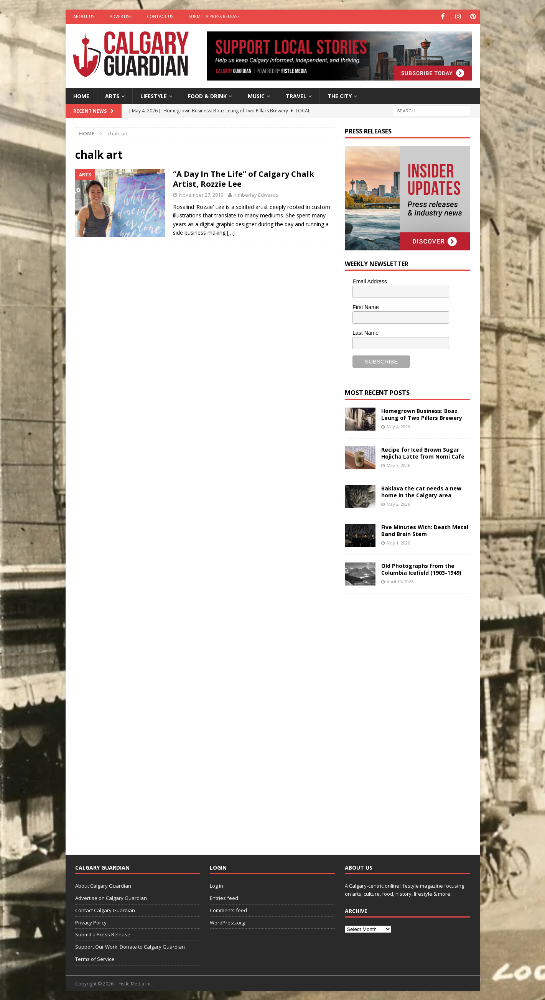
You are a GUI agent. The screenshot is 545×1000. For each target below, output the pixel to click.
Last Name (365, 332)
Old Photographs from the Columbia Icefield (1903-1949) (421, 568)
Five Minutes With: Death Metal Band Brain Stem (424, 530)
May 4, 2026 (398, 426)
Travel (296, 95)
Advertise (121, 16)
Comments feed (228, 909)
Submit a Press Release (214, 16)
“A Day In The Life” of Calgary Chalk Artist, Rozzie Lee (243, 178)
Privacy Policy (91, 921)
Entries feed (224, 897)
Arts (112, 95)
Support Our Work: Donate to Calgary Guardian (130, 946)
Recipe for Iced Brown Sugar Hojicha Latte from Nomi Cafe (422, 452)
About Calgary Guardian (103, 885)
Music (256, 95)
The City (340, 95)
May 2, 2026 (398, 503)
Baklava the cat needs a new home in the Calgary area (421, 491)
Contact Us (160, 16)
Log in (216, 885)
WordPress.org (227, 921)
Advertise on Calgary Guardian (111, 897)
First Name (365, 307)
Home (81, 95)
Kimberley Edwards (256, 194)
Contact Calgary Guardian (105, 909)
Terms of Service (94, 958)
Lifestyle (153, 95)
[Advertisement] (402, 717)
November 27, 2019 (201, 194)
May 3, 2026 (398, 464)
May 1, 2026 (398, 542)
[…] (231, 232)
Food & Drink (207, 95)
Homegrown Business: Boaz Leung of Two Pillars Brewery (421, 413)
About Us (83, 16)
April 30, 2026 (400, 581)
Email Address (369, 281)
